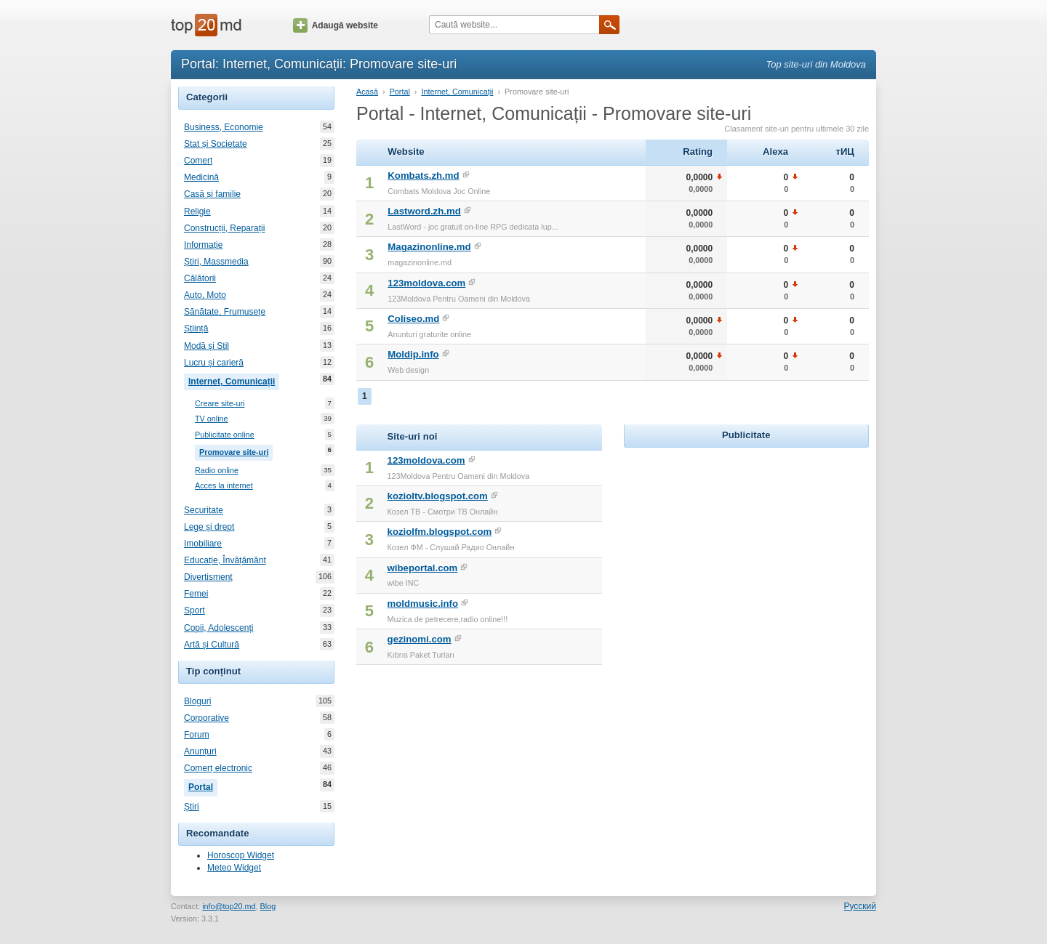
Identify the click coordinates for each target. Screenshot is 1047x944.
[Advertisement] (746, 542)
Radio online (216, 470)
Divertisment (208, 577)
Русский (859, 906)
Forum (196, 735)
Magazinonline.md (429, 246)
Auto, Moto (205, 295)
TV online (211, 418)
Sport (194, 610)
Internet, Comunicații (233, 380)
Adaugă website (335, 25)
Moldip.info (413, 354)
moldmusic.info (423, 603)
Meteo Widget (234, 868)
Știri (191, 806)
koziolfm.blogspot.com (440, 531)
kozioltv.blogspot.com (438, 496)
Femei (196, 594)
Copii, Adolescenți (218, 628)
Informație (203, 245)
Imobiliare (203, 543)
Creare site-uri (219, 403)
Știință (196, 328)
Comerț (198, 160)
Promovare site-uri (236, 450)
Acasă (367, 91)
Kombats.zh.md (423, 175)
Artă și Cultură (211, 644)
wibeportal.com (423, 567)
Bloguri (197, 701)
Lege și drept (209, 527)
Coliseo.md (413, 318)
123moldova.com (426, 283)
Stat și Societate (215, 144)
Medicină (201, 177)
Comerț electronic (218, 768)
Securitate (203, 510)
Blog (268, 906)
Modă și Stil (206, 346)
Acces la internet (224, 485)
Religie (197, 211)
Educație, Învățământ (225, 560)
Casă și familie (212, 194)
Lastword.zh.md (424, 211)
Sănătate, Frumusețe (224, 312)
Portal (202, 785)
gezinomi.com (420, 639)
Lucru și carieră (214, 362)
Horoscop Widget (240, 855)
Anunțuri (200, 751)
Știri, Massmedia (216, 261)
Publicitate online (224, 434)
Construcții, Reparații (224, 228)
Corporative (206, 718)
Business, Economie (223, 127)
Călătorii (200, 278)
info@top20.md (228, 906)
